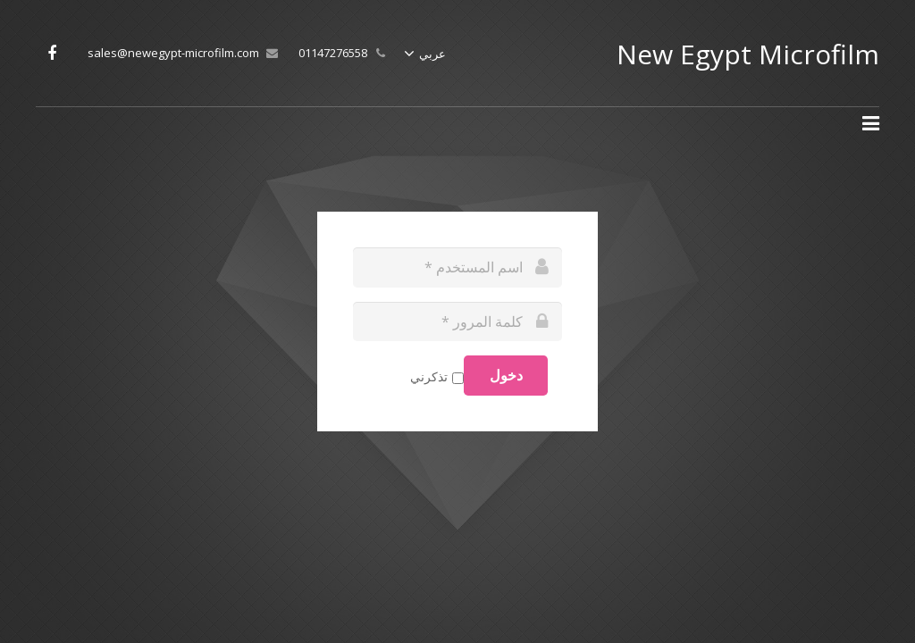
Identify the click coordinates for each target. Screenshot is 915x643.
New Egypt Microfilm (748, 54)
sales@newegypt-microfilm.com (173, 53)
